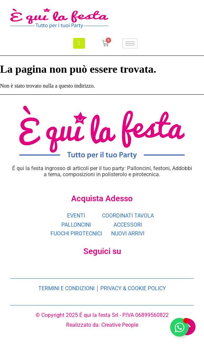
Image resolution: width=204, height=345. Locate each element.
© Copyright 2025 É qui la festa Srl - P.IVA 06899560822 (102, 315)
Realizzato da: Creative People (102, 325)
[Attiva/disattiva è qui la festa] (179, 327)
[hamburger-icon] (130, 43)
